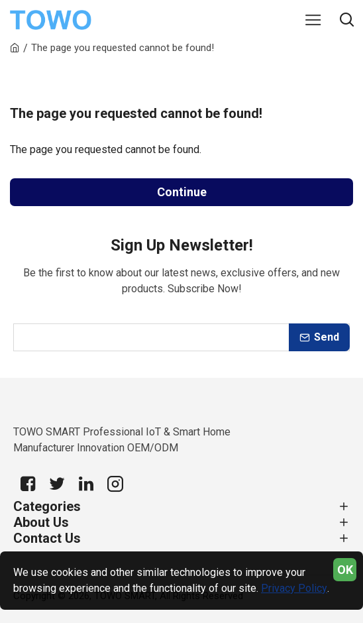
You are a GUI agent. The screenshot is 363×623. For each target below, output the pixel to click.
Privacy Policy (294, 588)
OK (345, 570)
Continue (182, 192)
